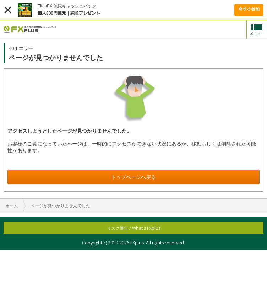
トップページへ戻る (133, 177)
